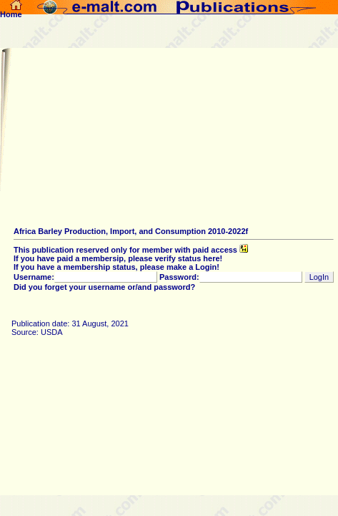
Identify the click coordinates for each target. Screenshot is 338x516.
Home (11, 11)
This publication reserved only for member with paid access (131, 249)
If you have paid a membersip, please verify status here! (118, 258)
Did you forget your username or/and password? (104, 287)
